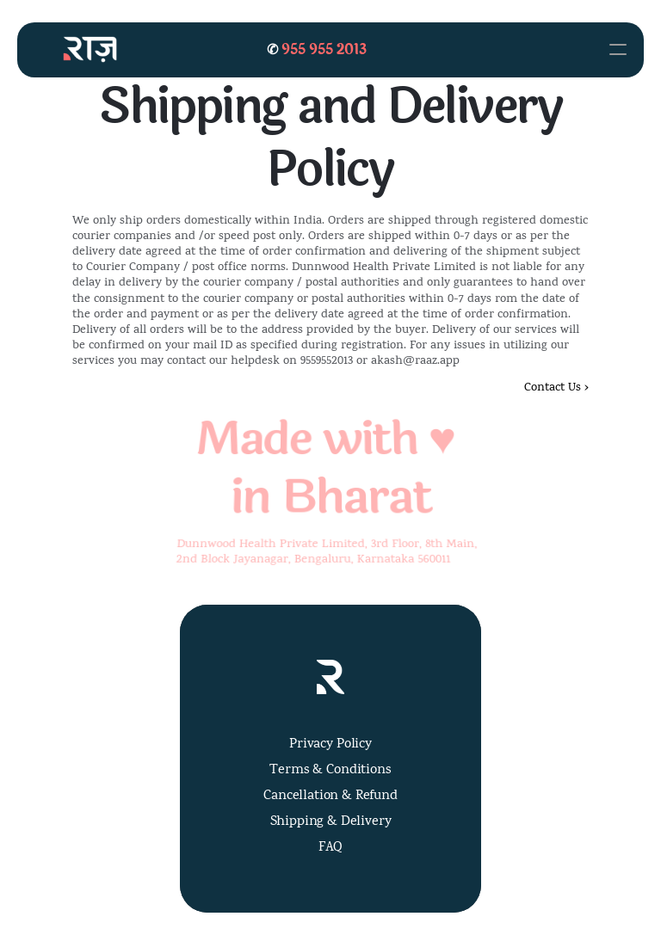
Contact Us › (556, 388)
